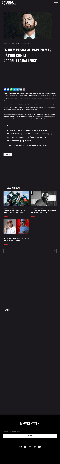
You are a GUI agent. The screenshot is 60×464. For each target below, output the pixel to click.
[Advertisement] (30, 76)
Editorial (18, 43)
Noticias (26, 43)
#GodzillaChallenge (15, 134)
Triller (23, 116)
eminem (8, 154)
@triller (44, 130)
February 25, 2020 (39, 145)
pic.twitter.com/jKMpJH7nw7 (19, 141)
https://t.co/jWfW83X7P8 (35, 137)
